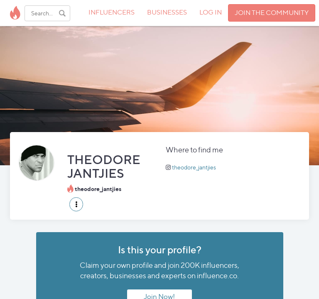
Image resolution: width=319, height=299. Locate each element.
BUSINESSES (167, 12)
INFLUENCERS (111, 12)
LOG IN (210, 12)
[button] (76, 204)
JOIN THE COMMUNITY (272, 13)
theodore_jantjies (194, 167)
